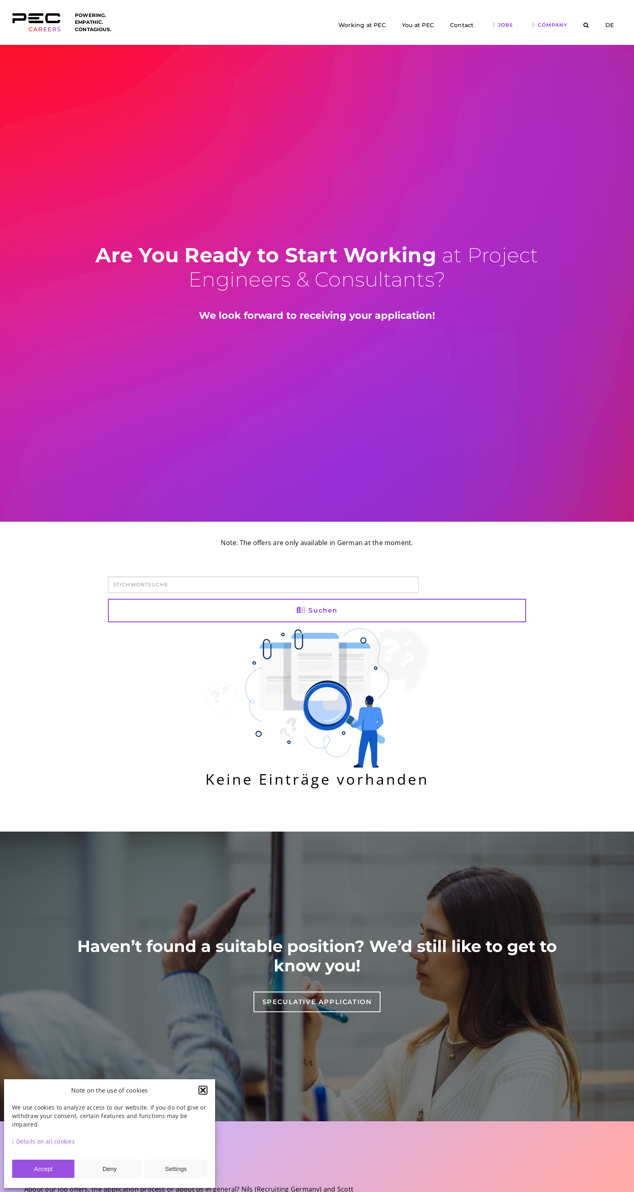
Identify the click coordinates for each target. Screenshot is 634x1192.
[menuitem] (609, 25)
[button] (203, 1090)
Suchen (317, 610)
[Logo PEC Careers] (36, 17)
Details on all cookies (43, 1141)
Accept (43, 1168)
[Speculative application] (317, 1002)
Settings (176, 1168)
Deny (109, 1168)
